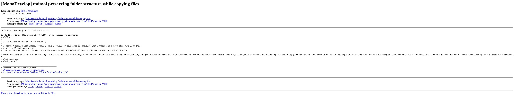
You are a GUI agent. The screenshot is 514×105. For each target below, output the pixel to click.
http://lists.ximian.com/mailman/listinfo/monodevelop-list (35, 80)
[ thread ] (39, 23)
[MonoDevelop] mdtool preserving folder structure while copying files (58, 18)
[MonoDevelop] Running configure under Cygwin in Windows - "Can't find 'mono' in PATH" (64, 21)
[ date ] (30, 23)
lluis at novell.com (29, 11)
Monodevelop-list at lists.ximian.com (23, 78)
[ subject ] (48, 23)
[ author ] (58, 23)
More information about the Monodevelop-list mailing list (28, 102)
